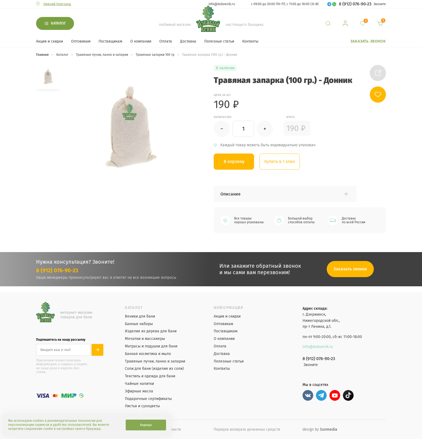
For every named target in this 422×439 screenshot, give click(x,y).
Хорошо (146, 425)
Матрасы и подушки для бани (151, 346)
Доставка (188, 41)
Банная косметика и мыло (148, 354)
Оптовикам (80, 41)
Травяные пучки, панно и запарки (155, 361)
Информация (229, 308)
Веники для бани (140, 316)
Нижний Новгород (57, 4)
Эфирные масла (139, 391)
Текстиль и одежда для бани (150, 376)
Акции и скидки (49, 41)
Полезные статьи (219, 41)
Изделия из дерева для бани (151, 331)
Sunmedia (328, 429)
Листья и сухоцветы (142, 406)
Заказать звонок (368, 41)
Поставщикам (110, 41)
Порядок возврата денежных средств (247, 429)
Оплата (165, 41)
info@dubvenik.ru (222, 4)
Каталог (58, 23)
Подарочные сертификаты (148, 399)
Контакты (250, 41)
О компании (140, 41)
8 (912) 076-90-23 (355, 4)
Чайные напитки (139, 384)
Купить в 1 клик (279, 161)
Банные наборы (139, 324)
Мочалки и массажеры (145, 339)
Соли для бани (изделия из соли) (154, 369)
